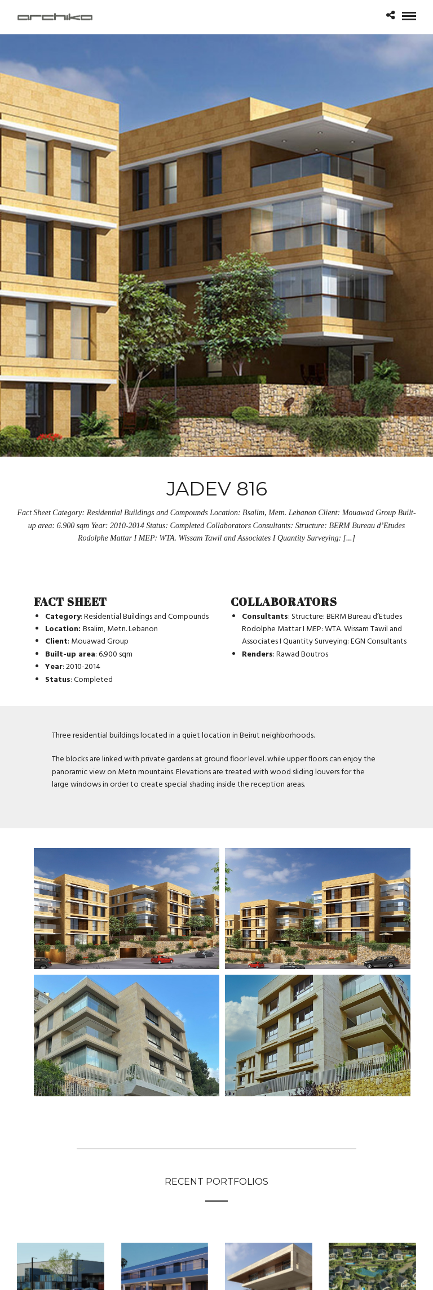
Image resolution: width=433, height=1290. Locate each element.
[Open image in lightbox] (126, 909)
